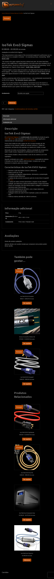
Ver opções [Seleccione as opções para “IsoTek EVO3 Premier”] (27, 303)
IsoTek (21, 13)
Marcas (8, 13)
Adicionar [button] (27, 560)
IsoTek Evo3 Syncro (29, 159)
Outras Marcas (14, 13)
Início (3, 13)
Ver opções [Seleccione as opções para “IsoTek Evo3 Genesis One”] (27, 520)
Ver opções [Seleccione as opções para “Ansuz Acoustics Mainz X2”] (27, 343)
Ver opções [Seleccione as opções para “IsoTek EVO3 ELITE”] (27, 479)
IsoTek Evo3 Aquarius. (29, 141)
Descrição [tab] (6, 116)
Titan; (11, 180)
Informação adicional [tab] (9, 119)
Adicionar (12, 103)
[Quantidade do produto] (4, 103)
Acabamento (6, 93)
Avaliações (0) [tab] (7, 122)
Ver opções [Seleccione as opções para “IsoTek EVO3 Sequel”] (27, 384)
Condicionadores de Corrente (24, 109)
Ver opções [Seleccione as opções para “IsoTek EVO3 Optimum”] (27, 439)
